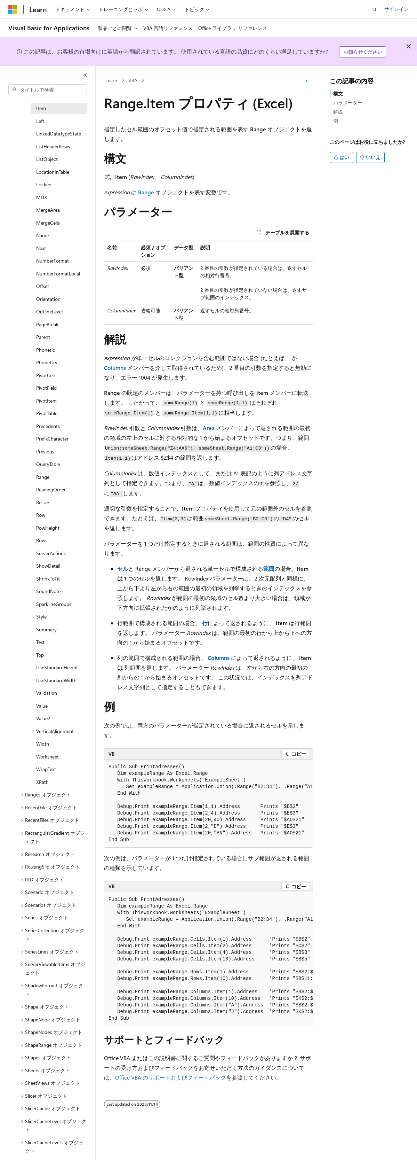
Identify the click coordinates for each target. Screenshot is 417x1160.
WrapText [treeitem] (46, 769)
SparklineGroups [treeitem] (53, 604)
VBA (132, 80)
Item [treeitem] (41, 108)
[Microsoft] (12, 9)
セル (122, 568)
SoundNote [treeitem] (48, 591)
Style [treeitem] (41, 616)
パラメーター (347, 102)
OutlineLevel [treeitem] (49, 311)
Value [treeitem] (42, 705)
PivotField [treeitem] (46, 387)
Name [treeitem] (42, 235)
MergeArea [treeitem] (48, 210)
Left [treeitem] (40, 121)
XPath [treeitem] (42, 782)
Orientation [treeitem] (48, 299)
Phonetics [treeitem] (46, 362)
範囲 (268, 568)
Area (209, 427)
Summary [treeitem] (46, 629)
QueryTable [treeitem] (48, 464)
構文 (338, 93)
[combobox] (47, 89)
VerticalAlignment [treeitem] (55, 731)
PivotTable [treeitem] (46, 413)
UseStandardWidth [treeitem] (56, 680)
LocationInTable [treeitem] (52, 172)
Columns (115, 367)
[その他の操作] (307, 80)
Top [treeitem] (40, 655)
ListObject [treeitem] (47, 159)
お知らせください (362, 51)
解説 (338, 111)
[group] (208, 804)
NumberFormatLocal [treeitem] (58, 273)
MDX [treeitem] (41, 197)
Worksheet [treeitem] (47, 756)
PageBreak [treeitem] (47, 324)
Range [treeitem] (42, 477)
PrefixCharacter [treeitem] (52, 438)
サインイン (396, 9)
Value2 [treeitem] (43, 718)
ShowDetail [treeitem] (48, 565)
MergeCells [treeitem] (48, 222)
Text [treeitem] (40, 642)
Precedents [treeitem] (48, 426)
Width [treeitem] (42, 743)
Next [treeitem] (41, 248)
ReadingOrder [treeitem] (51, 489)
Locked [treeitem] (43, 184)
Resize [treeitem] (42, 502)
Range (146, 192)
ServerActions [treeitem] (51, 553)
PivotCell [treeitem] (45, 375)
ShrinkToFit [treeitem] (48, 578)
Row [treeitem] (40, 515)
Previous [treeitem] (45, 451)
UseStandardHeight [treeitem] (57, 667)
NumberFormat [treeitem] (52, 260)
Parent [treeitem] (43, 337)
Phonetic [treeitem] (45, 350)
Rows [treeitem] (41, 540)
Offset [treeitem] (42, 286)
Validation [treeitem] (46, 693)
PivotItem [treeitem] (46, 400)
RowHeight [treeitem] (47, 527)
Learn (111, 80)
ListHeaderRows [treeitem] (53, 146)
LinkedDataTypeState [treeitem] (58, 133)
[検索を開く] (375, 9)
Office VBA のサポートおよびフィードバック (170, 1077)
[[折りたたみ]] (85, 75)
